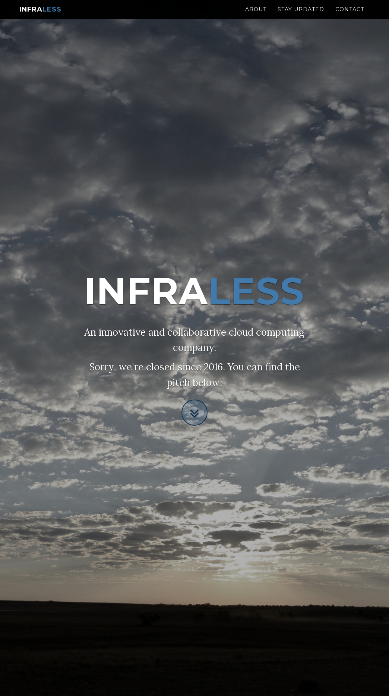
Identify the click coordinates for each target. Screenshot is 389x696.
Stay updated (301, 16)
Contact (349, 16)
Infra (40, 17)
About (255, 16)
